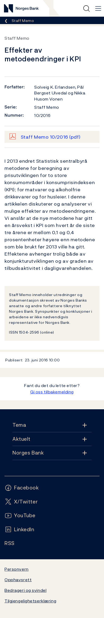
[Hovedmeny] (98, 8)
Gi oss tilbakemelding (52, 391)
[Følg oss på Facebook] (22, 488)
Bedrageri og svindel (25, 590)
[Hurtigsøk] (86, 8)
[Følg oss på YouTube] (20, 515)
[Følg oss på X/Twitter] (21, 502)
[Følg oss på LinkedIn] (19, 529)
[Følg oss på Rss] (10, 543)
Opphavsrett (18, 579)
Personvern (17, 569)
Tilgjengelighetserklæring (30, 601)
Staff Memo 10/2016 (51, 136)
